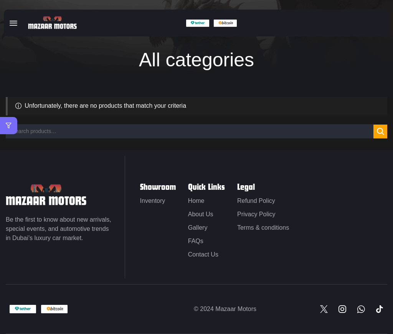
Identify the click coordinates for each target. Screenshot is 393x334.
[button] (13, 23)
